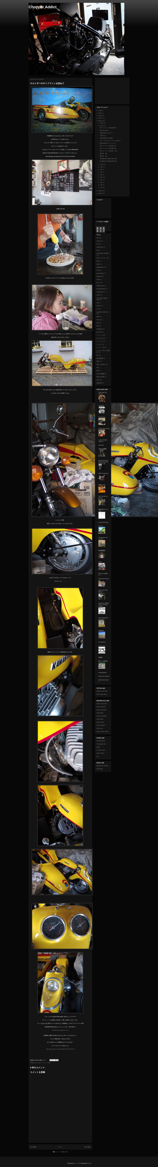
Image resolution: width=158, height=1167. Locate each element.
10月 (101, 164)
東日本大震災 (100, 376)
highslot (98, 276)
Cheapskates (102, 672)
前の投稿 (87, 1147)
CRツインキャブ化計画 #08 (108, 128)
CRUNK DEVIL (100, 741)
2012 (100, 193)
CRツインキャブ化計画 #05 (108, 151)
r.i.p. (97, 309)
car (97, 244)
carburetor (99, 247)
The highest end (101, 744)
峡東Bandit (101, 485)
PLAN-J (100, 526)
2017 (100, 113)
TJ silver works (100, 750)
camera (98, 241)
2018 (100, 110)
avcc (97, 238)
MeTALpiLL (99, 769)
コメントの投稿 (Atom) (62, 1152)
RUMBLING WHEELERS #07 (108, 161)
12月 (101, 123)
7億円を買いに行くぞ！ (107, 133)
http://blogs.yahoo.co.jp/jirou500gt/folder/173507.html (60, 1049)
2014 (100, 121)
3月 (101, 182)
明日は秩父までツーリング (107, 143)
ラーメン (99, 344)
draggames (99, 267)
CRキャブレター (101, 258)
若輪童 (100, 657)
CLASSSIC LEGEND (102, 253)
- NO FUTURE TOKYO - (102, 440)
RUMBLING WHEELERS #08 (108, 158)
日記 (49, 1062)
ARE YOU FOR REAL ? (103, 590)
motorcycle (99, 292)
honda (98, 279)
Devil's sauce (100, 722)
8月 (101, 169)
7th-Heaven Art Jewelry (103, 538)
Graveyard (101, 646)
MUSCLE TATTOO (101, 691)
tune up (98, 319)
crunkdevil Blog (103, 522)
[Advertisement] (60, 1129)
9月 (101, 167)
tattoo (98, 316)
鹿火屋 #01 (103, 156)
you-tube (99, 332)
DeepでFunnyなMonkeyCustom (103, 461)
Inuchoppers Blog (104, 428)
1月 (101, 187)
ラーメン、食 (100, 347)
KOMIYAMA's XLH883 (106, 138)
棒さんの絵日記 (103, 661)
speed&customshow (102, 312)
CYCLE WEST (100, 725)
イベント (99, 335)
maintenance (100, 285)
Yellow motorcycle (101, 703)
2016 (100, 115)
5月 (101, 177)
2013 (100, 191)
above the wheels (103, 676)
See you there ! (104, 130)
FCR (97, 270)
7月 (101, 172)
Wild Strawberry (103, 473)
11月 (101, 125)
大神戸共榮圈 (102, 449)
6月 (101, 174)
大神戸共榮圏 (100, 373)
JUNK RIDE (99, 713)
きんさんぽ (37, 1062)
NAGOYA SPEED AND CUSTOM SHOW (103, 604)
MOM (100, 562)
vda (97, 323)
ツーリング (44, 1062)
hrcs (97, 282)
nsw (97, 302)
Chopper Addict (43, 7)
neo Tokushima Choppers (103, 618)
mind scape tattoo (101, 694)
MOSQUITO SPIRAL (102, 765)
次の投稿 (33, 1147)
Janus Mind (99, 719)
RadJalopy (101, 417)
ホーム (60, 1147)
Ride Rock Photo (103, 578)
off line (98, 306)
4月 (101, 180)
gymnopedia (100, 273)
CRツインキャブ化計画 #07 (108, 146)
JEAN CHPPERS (101, 716)
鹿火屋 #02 (103, 153)
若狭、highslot (100, 364)
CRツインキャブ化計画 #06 (108, 148)
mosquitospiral (100, 288)
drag (97, 264)
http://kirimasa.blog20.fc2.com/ (60, 1030)
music (98, 295)
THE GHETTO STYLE (102, 393)
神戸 (97, 370)
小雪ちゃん (103, 135)
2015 (100, 118)
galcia (98, 747)
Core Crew (99, 728)
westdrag (99, 329)
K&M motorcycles (101, 710)
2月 (101, 185)
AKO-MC (101, 445)
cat (97, 250)
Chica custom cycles (102, 731)
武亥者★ (101, 630)
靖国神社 (99, 383)
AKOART (101, 405)
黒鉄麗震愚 (99, 358)
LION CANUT (100, 753)
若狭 (97, 361)
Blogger (89, 1163)
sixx (97, 756)
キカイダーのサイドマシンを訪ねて (110, 140)
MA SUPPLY (102, 642)
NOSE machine (100, 707)
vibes (98, 326)
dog (97, 261)
